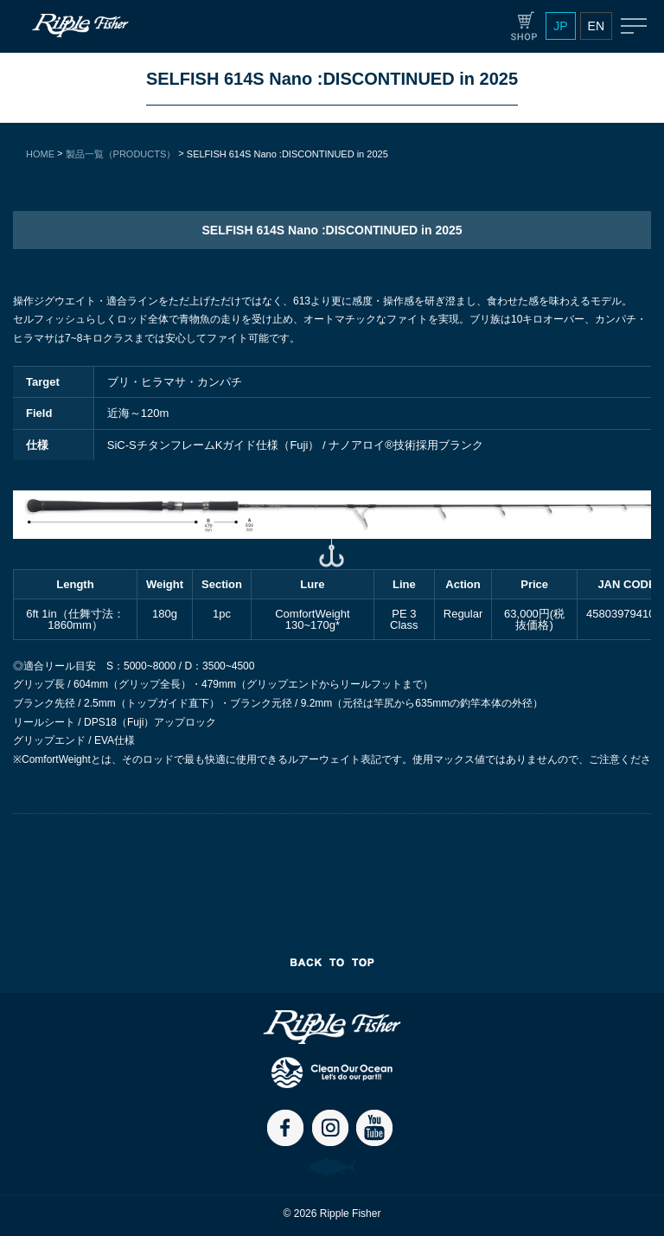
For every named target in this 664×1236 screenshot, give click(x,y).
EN (596, 26)
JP (560, 26)
